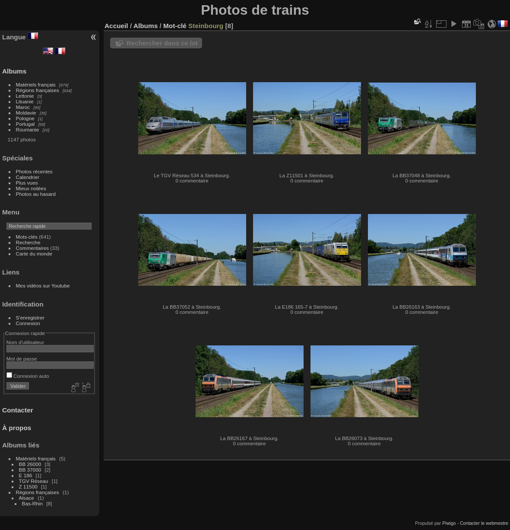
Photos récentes (34, 171)
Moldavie (26, 112)
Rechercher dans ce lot (162, 43)
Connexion (28, 323)
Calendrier (27, 177)
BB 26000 (30, 464)
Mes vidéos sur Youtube (43, 285)
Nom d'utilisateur (25, 342)
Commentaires (32, 248)
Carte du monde (34, 253)
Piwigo (449, 523)
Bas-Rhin (32, 503)
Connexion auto (27, 376)
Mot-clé (175, 25)
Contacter (17, 410)
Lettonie (25, 96)
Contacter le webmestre (484, 523)
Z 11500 (28, 486)
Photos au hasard (36, 194)
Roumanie (27, 129)
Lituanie (25, 101)
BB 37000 (30, 470)
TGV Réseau (33, 481)
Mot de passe (21, 358)
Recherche (28, 242)
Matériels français (36, 84)
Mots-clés (27, 236)
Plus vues (27, 182)
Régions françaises (37, 90)
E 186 (25, 475)
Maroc (23, 107)
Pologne (25, 118)
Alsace (26, 498)
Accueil (116, 25)
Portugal (25, 124)
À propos (16, 427)
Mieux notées (31, 188)
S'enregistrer (30, 317)
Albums (14, 71)
